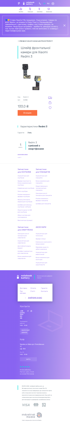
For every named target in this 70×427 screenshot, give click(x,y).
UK (44, 3)
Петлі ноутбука (22, 191)
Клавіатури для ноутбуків (26, 188)
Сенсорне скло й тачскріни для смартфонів (23, 235)
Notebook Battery (24, 277)
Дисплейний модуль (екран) (24, 247)
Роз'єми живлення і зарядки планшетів (42, 199)
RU (48, 3)
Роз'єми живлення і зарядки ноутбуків (24, 195)
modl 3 (19, 157)
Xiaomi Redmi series (23, 154)
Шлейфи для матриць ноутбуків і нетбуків (25, 206)
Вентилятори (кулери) (25, 220)
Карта (28, 359)
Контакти (44, 291)
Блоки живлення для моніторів (42, 258)
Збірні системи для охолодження (24, 216)
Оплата (33, 288)
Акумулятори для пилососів (41, 234)
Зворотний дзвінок (24, 331)
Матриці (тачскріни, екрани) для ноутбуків (25, 200)
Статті (32, 291)
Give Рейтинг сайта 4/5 (27, 367)
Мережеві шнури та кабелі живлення (42, 248)
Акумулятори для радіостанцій (41, 253)
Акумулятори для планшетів (41, 177)
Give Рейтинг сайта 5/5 (29, 367)
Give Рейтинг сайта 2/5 (23, 367)
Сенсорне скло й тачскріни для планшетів (44, 194)
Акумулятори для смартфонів (23, 242)
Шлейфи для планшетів (43, 203)
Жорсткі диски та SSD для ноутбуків (25, 211)
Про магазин (23, 292)
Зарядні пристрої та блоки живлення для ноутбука (24, 183)
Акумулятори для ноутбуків (23, 177)
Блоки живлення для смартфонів (24, 257)
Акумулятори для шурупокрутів (41, 263)
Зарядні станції (41, 239)
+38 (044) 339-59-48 (22, 314)
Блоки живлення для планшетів (42, 182)
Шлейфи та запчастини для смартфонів (25, 252)
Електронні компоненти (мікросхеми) (44, 243)
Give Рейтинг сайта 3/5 (25, 367)
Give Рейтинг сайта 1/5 (21, 367)
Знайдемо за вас (35, 298)
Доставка (23, 288)
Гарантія (44, 288)
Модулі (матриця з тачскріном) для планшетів (41, 188)
